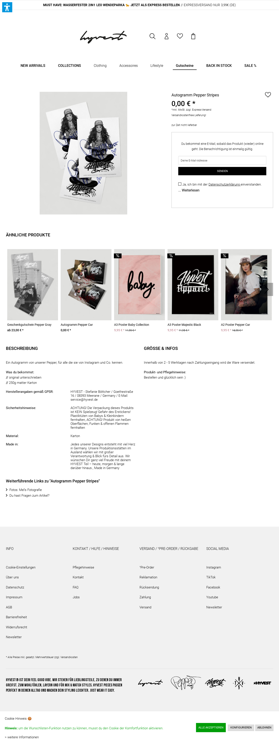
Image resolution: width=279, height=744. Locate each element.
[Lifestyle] (156, 66)
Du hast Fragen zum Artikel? (29, 496)
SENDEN (222, 171)
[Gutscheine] (185, 66)
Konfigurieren (241, 727)
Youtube (212, 597)
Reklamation (148, 577)
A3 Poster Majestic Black (184, 324)
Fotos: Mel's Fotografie (25, 490)
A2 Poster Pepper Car (235, 324)
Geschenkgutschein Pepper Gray (29, 324)
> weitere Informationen (22, 737)
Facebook (213, 587)
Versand (145, 607)
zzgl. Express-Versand (198, 109)
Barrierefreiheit (16, 617)
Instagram (213, 567)
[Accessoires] (128, 66)
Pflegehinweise (83, 567)
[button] (7, 7)
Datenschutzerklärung (224, 184)
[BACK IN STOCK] (219, 66)
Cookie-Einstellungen (20, 567)
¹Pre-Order (147, 567)
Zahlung (145, 597)
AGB (9, 607)
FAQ (75, 587)
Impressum (14, 597)
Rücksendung (149, 587)
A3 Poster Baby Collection (131, 324)
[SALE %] (250, 66)
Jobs (76, 597)
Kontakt (78, 577)
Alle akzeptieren (210, 727)
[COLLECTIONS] (69, 66)
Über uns (12, 577)
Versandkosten (69, 657)
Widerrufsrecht (16, 627)
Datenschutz (15, 587)
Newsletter (14, 637)
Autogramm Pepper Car (77, 324)
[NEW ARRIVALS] (33, 66)
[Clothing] (100, 66)
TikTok (210, 577)
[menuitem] (152, 38)
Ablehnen (264, 727)
